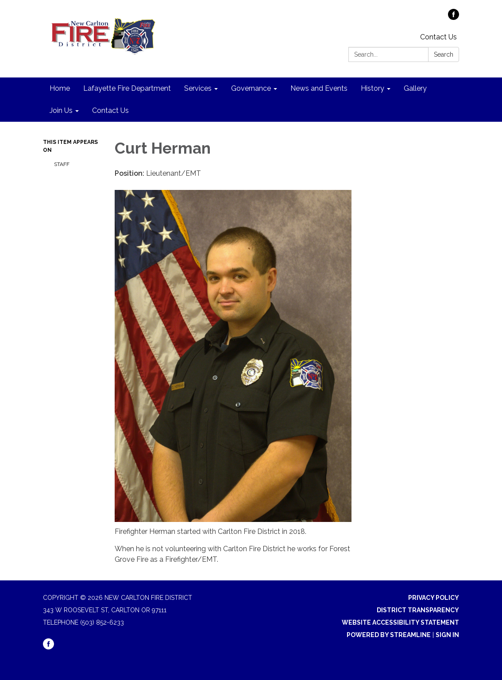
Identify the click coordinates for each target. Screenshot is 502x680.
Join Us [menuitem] (61, 110)
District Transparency (418, 610)
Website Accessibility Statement (400, 622)
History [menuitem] (372, 88)
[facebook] (453, 17)
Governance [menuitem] (251, 88)
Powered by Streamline (389, 634)
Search (443, 54)
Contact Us (438, 37)
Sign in (447, 634)
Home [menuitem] (60, 88)
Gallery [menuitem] (415, 88)
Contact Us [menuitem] (110, 110)
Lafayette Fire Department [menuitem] (127, 88)
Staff (62, 164)
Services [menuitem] (198, 88)
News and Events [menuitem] (319, 88)
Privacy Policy (433, 597)
